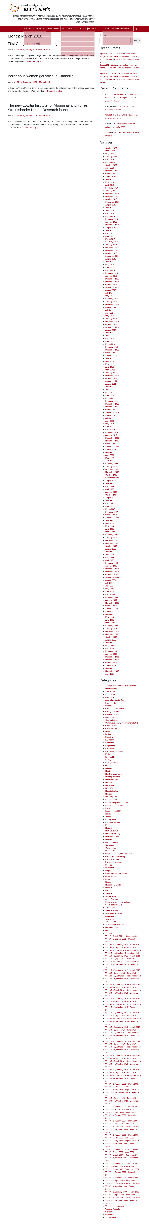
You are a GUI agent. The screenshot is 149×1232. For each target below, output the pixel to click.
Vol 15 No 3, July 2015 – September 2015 (123, 1018)
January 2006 (111, 537)
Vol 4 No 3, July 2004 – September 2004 (122, 1126)
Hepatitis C (110, 785)
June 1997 (109, 674)
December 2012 (112, 350)
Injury (107, 808)
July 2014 (109, 310)
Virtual (108, 132)
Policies (108, 865)
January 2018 (111, 222)
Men (107, 825)
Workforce (109, 1215)
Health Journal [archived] (81, 28)
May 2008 (109, 486)
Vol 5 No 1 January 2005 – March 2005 (121, 1135)
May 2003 (109, 617)
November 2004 (112, 572)
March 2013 (110, 344)
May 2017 (109, 233)
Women (108, 1212)
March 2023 (110, 162)
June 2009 (109, 455)
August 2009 (110, 449)
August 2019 (110, 176)
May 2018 (109, 213)
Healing (108, 768)
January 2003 (111, 628)
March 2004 (110, 594)
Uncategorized (111, 927)
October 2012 (111, 353)
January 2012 (111, 373)
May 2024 (109, 154)
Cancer (108, 706)
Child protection (111, 714)
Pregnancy (109, 871)
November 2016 (112, 250)
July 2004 (109, 583)
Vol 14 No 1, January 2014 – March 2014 (122, 998)
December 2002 (112, 631)
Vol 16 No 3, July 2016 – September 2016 (123, 1033)
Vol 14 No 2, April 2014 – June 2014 (120, 1001)
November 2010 (112, 407)
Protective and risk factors (116, 873)
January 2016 (111, 276)
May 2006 (109, 526)
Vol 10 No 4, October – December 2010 (122, 953)
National (108, 828)
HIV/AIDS (109, 788)
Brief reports (110, 703)
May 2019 (109, 182)
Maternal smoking (112, 822)
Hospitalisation (111, 791)
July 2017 (109, 230)
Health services (111, 780)
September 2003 (112, 608)
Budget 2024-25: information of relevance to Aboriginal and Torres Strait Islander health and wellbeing (119, 68)
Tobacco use (110, 922)
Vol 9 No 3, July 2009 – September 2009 (122, 1197)
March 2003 (110, 623)
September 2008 (112, 478)
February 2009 (111, 464)
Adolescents (110, 691)
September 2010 (112, 412)
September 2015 (112, 287)
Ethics (107, 754)
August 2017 (110, 228)
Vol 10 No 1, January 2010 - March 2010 (32, 49)
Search (103, 35)
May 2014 (109, 316)
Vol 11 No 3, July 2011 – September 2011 (123, 962)
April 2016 (109, 267)
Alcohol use (110, 694)
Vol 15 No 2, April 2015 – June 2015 (120, 1016)
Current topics (111, 728)
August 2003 (110, 611)
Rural (107, 890)
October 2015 (111, 284)
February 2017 (111, 242)
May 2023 (109, 159)
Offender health (111, 842)
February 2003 (111, 626)
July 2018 (109, 208)
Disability (109, 737)
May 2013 (109, 338)
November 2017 (112, 225)
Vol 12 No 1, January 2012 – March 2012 (122, 970)
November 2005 (112, 543)
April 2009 (109, 461)
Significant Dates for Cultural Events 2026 (117, 53)
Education (109, 743)
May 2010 (109, 424)
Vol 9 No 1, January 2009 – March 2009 (122, 1192)
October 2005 (111, 546)
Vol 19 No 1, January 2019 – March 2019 (122, 1070)
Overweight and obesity (115, 856)
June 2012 (109, 361)
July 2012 (109, 358)
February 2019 (111, 188)
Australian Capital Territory (116, 700)
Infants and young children (116, 802)
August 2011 (110, 384)
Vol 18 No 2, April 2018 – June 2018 (120, 1058)
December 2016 (112, 247)
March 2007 (110, 509)
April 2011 (109, 395)
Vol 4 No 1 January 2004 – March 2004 (121, 1121)
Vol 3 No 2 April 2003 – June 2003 (119, 1109)
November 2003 (112, 603)
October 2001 (111, 662)
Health (108, 771)
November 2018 (112, 196)
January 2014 (111, 319)
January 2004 (111, 600)
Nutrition (108, 839)
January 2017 (111, 245)
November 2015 (112, 282)
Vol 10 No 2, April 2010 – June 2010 (120, 947)
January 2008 (111, 492)
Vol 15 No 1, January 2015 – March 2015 (122, 1013)
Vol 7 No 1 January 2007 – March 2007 (121, 1163)
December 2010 (112, 404)
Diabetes (109, 734)
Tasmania (109, 919)
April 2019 (109, 185)
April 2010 (109, 426)
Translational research (114, 925)
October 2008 (111, 475)
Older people (110, 848)
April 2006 (109, 529)
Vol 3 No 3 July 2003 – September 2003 (122, 1112)
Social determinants (113, 905)
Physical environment (114, 862)
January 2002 (111, 654)
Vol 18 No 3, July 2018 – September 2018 (123, 1061)
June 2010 (109, 421)
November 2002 (112, 634)
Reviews (108, 888)
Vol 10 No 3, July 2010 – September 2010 (123, 950)
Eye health (109, 757)
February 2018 (111, 219)
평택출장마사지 (111, 115)
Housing (108, 794)
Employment (110, 745)
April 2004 (109, 591)
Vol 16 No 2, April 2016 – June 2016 (120, 1030)
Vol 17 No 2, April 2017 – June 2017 (120, 1044)
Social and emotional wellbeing (118, 902)
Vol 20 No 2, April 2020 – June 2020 (120, 1098)
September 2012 (112, 355)
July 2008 (109, 483)
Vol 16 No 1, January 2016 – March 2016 (122, 1027)
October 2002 (111, 637)
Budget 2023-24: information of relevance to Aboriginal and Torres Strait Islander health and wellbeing (119, 79)
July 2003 (109, 614)
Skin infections (111, 899)
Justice (108, 816)
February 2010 (111, 432)
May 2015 (109, 296)
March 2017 (110, 239)
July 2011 (109, 387)
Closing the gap (111, 720)
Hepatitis (109, 782)
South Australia (111, 910)
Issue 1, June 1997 (113, 811)
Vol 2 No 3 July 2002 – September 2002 (122, 1089)
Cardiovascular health (114, 709)
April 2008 (109, 489)
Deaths (108, 731)
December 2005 (112, 540)
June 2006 (109, 523)
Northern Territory (112, 834)
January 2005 (111, 566)
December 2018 (112, 194)
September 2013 (112, 327)
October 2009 (111, 444)
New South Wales (112, 831)
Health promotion (112, 777)
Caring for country (112, 711)
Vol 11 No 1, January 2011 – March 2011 (122, 956)
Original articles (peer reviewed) (118, 854)
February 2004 (111, 597)
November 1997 (112, 671)
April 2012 (109, 367)
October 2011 (111, 378)
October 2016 (111, 253)
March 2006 (110, 532)
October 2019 (111, 174)
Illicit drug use (111, 797)
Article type (110, 697)
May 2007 (109, 503)
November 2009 (112, 441)
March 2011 (110, 398)
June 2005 (109, 555)
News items (53, 28)
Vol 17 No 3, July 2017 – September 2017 (123, 1047)
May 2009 (109, 458)
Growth (108, 765)
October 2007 (111, 495)
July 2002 (109, 643)
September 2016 (112, 256)
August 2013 (110, 330)
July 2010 (109, 418)
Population (109, 868)
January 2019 (111, 191)
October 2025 (111, 148)
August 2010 (110, 415)
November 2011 (112, 375)
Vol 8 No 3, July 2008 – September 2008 (122, 1183)
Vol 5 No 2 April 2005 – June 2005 (119, 1138)
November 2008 (112, 472)
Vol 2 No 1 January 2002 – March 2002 (121, 1084)
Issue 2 (108, 814)
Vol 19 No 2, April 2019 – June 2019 (120, 1072)
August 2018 (110, 205)
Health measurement (114, 774)
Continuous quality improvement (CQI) (121, 723)
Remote (108, 879)
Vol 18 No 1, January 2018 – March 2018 (122, 1055)
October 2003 (111, 606)
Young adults (110, 1217)
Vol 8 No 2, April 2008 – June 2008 (120, 1180)
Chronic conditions (113, 717)
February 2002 (111, 651)
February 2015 (111, 299)
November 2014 (112, 304)
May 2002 (109, 646)
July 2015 (109, 293)
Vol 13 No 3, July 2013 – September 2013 (123, 990)
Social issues (110, 907)
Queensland (110, 876)
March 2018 (110, 216)
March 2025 (110, 151)
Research (109, 882)
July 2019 (109, 179)
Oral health (110, 851)
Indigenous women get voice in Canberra (41, 76)
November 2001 (112, 660)
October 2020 (111, 165)
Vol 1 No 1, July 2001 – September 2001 (122, 936)
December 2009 (112, 438)
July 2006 (109, 520)
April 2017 (109, 236)
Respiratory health (113, 885)
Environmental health (114, 751)
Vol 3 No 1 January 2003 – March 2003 (121, 1107)
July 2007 (109, 501)
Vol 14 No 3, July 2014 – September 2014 (123, 1004)
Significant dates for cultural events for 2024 (118, 73)
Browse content (34, 28)
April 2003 (109, 620)
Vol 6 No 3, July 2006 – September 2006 (122, 1155)
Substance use (111, 916)
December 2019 (112, 171)
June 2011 (109, 390)
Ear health (109, 740)
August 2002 (110, 640)
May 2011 (109, 392)
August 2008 (110, 481)
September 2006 (112, 517)
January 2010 (111, 435)
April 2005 (109, 560)
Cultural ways (111, 726)
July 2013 (109, 333)
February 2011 (111, 401)
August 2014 (110, 307)
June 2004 (109, 586)
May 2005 (109, 557)
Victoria (108, 933)
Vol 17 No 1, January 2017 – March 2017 (122, 1041)
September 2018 (112, 202)
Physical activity (112, 859)
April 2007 (109, 506)
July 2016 (109, 262)
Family (108, 760)
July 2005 (109, 552)
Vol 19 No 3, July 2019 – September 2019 (123, 1075)
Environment (110, 748)
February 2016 (111, 273)
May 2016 (109, 265)
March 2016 (110, 270)
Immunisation (111, 800)
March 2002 (110, 648)
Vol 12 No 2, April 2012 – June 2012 (120, 973)
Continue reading (32, 61)
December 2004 (112, 569)
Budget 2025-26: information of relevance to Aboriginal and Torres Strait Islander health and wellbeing (119, 59)
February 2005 (111, 563)
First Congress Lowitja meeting (33, 44)
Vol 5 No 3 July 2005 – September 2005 (122, 1141)
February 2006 (111, 535)
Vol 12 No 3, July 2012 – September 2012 (123, 976)
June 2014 (109, 313)
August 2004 (110, 580)
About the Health (117, 28)
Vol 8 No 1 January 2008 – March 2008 (121, 1178)
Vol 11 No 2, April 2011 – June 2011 (120, 959)
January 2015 (111, 301)
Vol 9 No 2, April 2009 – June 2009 (120, 1195)
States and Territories (114, 913)
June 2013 (109, 336)
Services (109, 893)
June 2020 (109, 168)
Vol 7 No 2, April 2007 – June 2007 (120, 1166)
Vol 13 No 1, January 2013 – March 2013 (122, 984)
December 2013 (112, 321)
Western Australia (112, 1209)
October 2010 (111, 410)
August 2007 (110, 498)
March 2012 (110, 370)
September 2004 (112, 577)
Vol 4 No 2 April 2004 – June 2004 (119, 1124)
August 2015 (110, 290)
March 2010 (110, 429)
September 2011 (112, 381)
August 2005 (110, 549)
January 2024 (111, 156)
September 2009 (112, 446)
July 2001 (109, 668)
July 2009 (109, 452)
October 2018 (111, 199)
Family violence (111, 763)
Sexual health (111, 896)
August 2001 (110, 665)
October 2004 (111, 574)
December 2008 (112, 469)
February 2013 (111, 347)
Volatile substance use (114, 1206)
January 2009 (111, 466)
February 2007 (111, 512)
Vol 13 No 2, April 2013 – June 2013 (120, 987)
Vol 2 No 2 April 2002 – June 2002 (119, 1087)
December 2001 (112, 657)
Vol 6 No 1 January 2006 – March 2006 (121, 1149)
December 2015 (112, 279)
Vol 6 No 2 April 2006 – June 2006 (119, 1152)
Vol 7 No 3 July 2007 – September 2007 (122, 1169)
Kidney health (111, 819)
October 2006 (111, 515)
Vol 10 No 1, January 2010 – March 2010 (122, 945)
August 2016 (110, 259)
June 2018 (109, 210)
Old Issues (109, 845)
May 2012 (109, 364)
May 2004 (109, 589)
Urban (107, 930)
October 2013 (111, 324)
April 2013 (109, 341)
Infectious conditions (113, 805)
